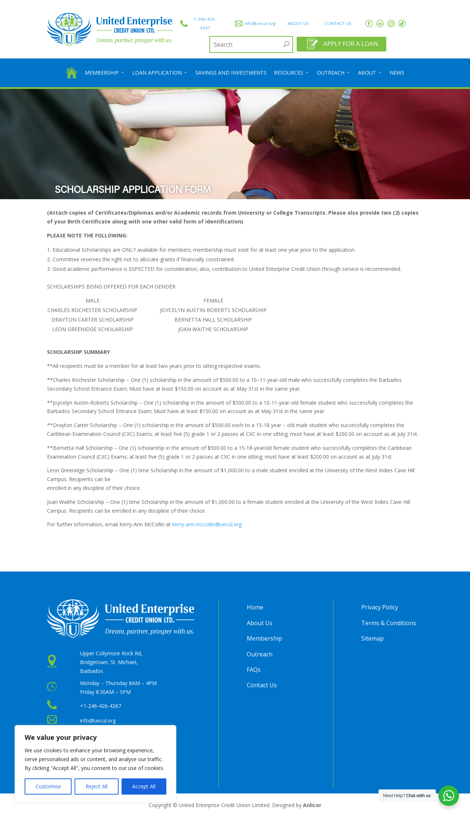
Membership (105, 73)
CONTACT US (337, 23)
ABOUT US (298, 23)
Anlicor (312, 805)
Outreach (334, 73)
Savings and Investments (231, 72)
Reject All (97, 786)
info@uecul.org (259, 23)
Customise (48, 786)
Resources (292, 73)
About (370, 73)
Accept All (143, 786)
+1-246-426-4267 (100, 705)
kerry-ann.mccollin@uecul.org (207, 524)
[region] (95, 763)
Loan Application (160, 73)
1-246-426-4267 (205, 23)
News (397, 72)
